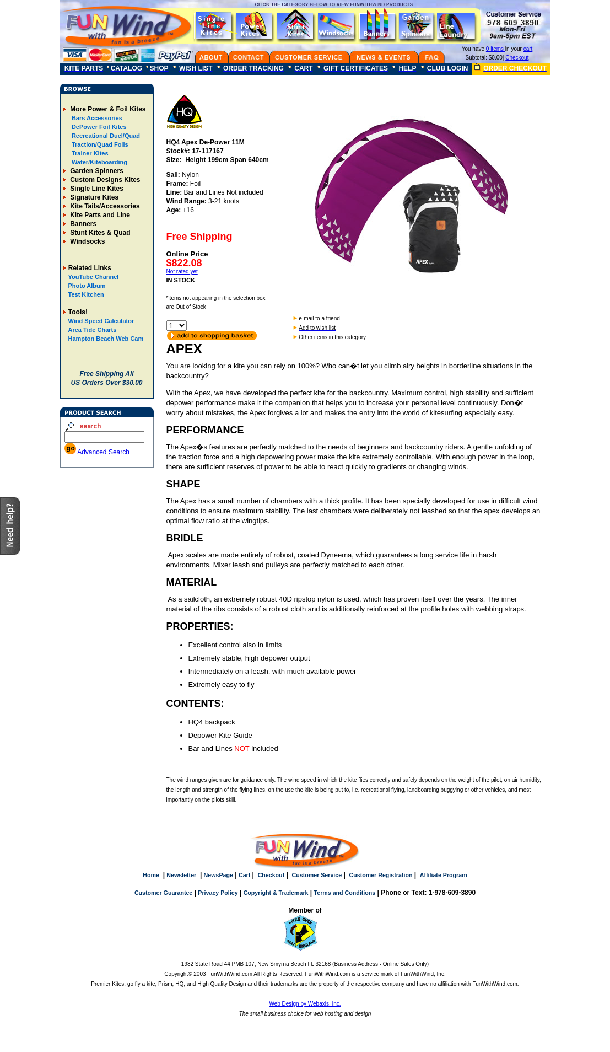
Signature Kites (93, 197)
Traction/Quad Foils (99, 144)
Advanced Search (103, 452)
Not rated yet (182, 272)
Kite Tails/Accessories (104, 206)
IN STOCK (180, 280)
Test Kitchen (86, 294)
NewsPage (218, 875)
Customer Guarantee (163, 892)
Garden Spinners (95, 171)
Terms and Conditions (345, 892)
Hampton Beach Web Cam (106, 338)
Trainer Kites (89, 153)
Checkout (516, 58)
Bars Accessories (96, 118)
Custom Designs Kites (104, 180)
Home (151, 875)
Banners (82, 224)
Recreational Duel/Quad (105, 135)
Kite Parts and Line (99, 215)
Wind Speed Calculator (101, 321)
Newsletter (181, 875)
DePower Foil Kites (98, 127)
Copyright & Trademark (276, 892)
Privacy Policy (217, 892)
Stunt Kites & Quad (99, 233)
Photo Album (87, 285)
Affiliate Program (443, 875)
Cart (244, 875)
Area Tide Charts (92, 329)
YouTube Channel (93, 276)
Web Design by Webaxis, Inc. (305, 1004)
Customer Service (317, 875)
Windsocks (86, 241)
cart (528, 49)
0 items (495, 49)
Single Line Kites (95, 188)
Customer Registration (381, 875)
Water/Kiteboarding (98, 162)
